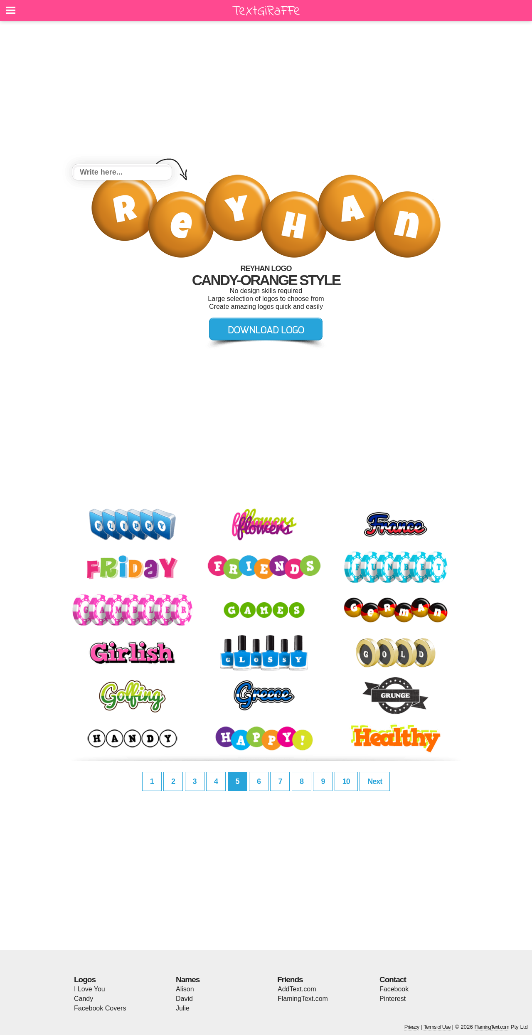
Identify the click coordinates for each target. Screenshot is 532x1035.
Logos (85, 979)
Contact (392, 979)
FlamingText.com (303, 998)
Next (374, 781)
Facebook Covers (100, 1008)
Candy (83, 998)
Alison (185, 989)
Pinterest (392, 998)
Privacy (411, 1027)
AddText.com (297, 989)
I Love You (89, 989)
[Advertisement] (266, 93)
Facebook (394, 989)
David (184, 998)
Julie (183, 1008)
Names (188, 979)
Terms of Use (437, 1027)
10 (346, 781)
